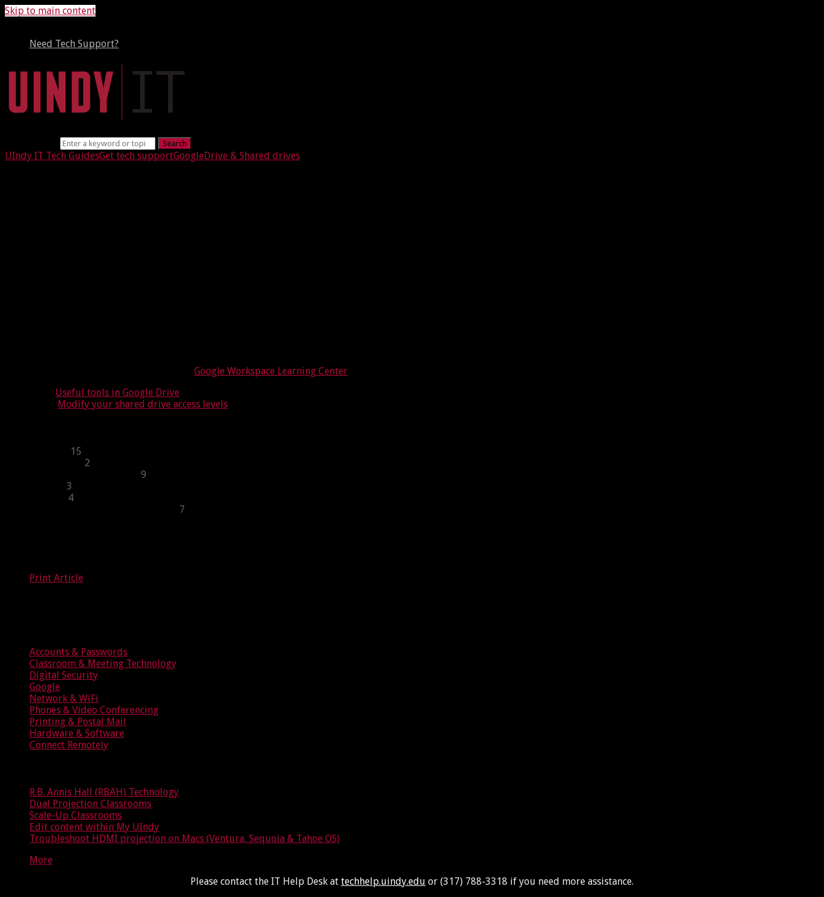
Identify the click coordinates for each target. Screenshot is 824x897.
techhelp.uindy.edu (383, 881)
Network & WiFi (64, 698)
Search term (31, 143)
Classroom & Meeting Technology (102, 663)
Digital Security (63, 675)
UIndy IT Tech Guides (52, 156)
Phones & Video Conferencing (94, 710)
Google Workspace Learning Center (271, 371)
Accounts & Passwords (78, 652)
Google (188, 156)
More (41, 860)
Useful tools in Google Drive (117, 392)
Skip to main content (50, 11)
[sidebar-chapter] (424, 451)
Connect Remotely (68, 745)
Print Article (56, 578)
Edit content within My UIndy (94, 827)
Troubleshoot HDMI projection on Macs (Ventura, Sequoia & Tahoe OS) (184, 838)
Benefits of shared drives (100, 265)
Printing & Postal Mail (77, 722)
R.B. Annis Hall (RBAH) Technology (104, 792)
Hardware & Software (76, 733)
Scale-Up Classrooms (75, 815)
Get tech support (136, 156)
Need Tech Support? (74, 44)
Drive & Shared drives (252, 156)
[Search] (107, 143)
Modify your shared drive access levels (143, 404)
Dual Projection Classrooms (90, 804)
